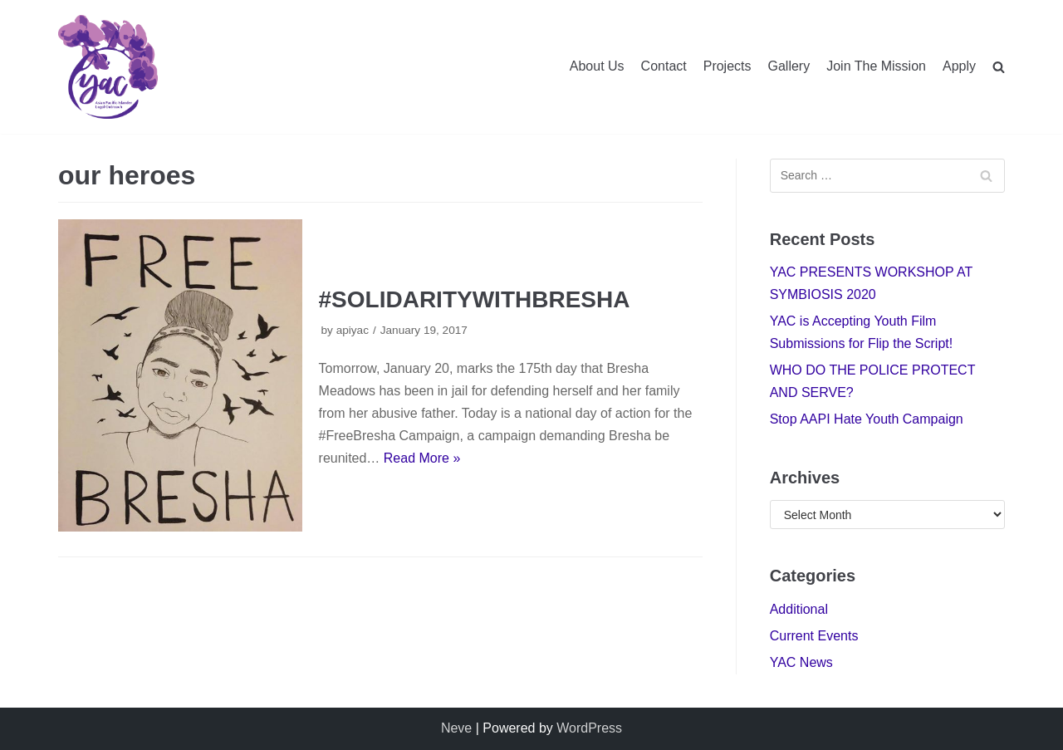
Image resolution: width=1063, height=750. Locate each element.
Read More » (422, 458)
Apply (959, 66)
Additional (799, 609)
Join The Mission (876, 66)
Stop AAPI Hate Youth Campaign (866, 419)
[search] (998, 66)
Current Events (814, 636)
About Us (597, 66)
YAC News (801, 662)
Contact (664, 66)
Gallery (789, 66)
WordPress (589, 728)
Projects (727, 66)
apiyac (352, 330)
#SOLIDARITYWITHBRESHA (474, 299)
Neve (456, 728)
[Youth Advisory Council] (108, 67)
